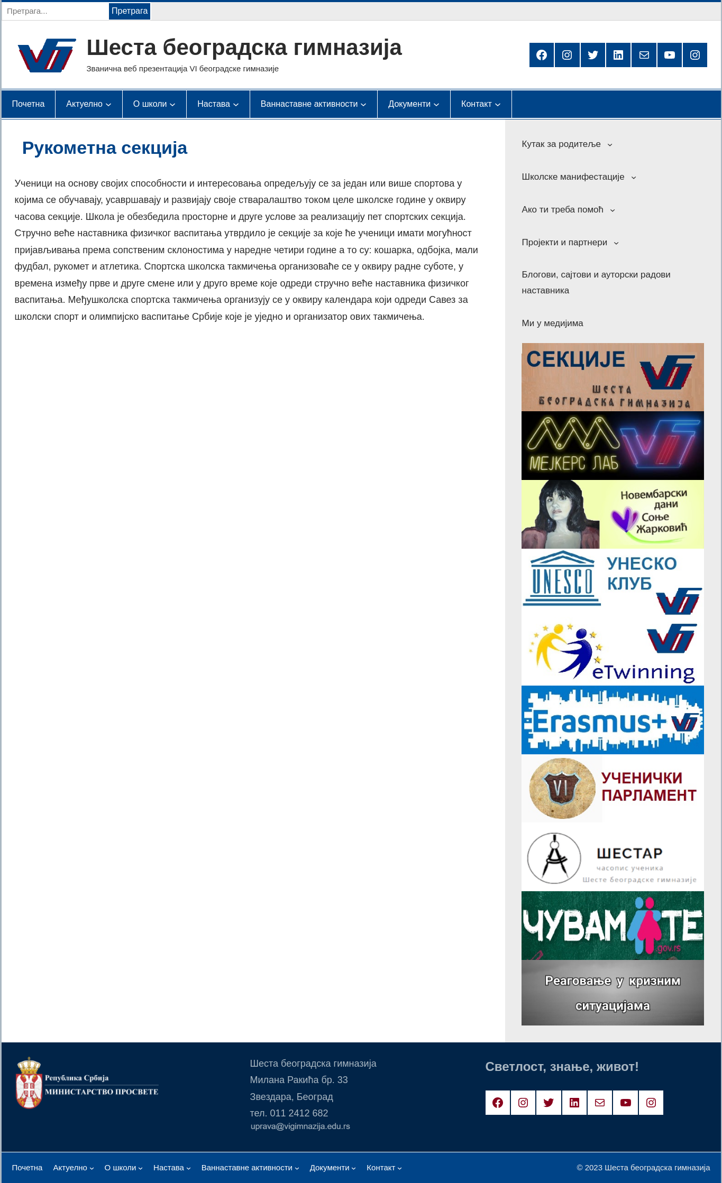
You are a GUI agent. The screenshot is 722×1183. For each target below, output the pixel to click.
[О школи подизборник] (150, 104)
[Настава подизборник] (213, 104)
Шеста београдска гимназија (244, 47)
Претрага (130, 10)
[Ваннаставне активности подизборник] (309, 104)
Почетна (28, 103)
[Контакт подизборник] (476, 104)
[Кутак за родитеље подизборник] (610, 144)
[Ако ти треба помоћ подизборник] (612, 209)
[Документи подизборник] (409, 104)
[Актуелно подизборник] (84, 104)
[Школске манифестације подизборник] (633, 177)
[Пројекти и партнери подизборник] (616, 242)
